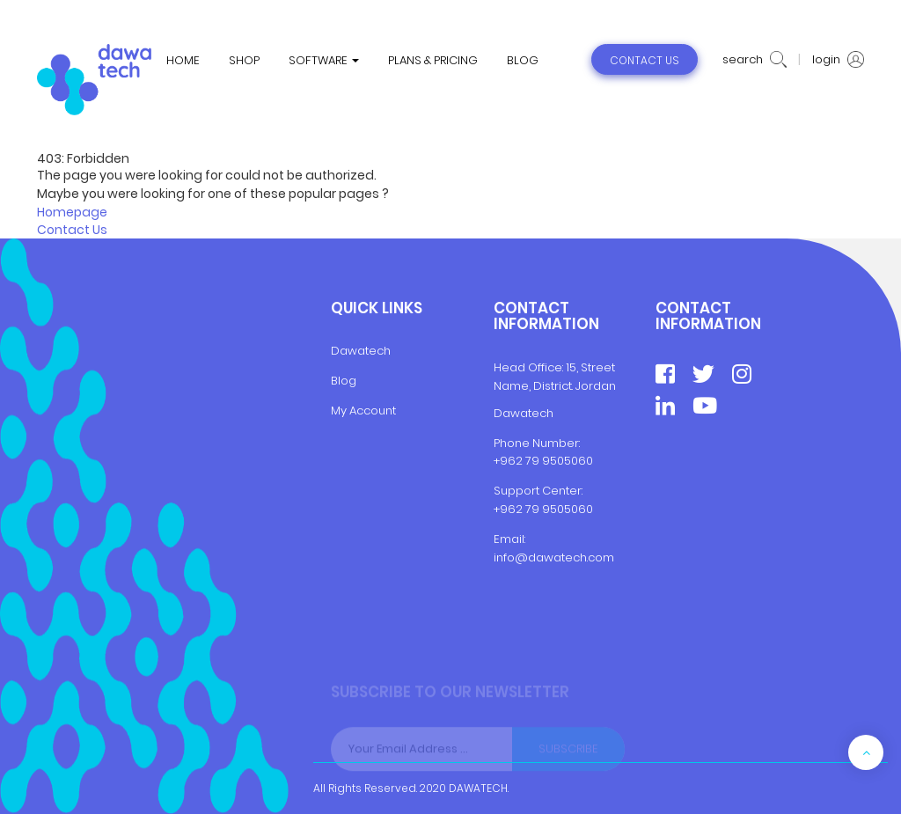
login (838, 60)
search (754, 60)
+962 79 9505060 (543, 460)
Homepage (72, 212)
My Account (363, 410)
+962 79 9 (522, 509)
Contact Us (72, 229)
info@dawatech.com (554, 557)
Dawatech (361, 350)
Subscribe (568, 748)
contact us (644, 60)
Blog (343, 380)
